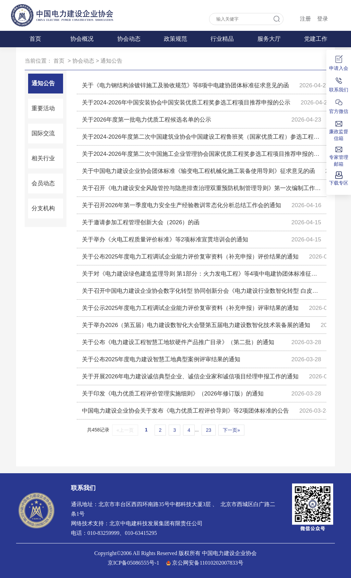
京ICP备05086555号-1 (133, 563)
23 (208, 430)
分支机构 (43, 208)
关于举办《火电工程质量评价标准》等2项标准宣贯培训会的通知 (165, 239)
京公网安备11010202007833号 (207, 563)
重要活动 (43, 108)
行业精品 (222, 39)
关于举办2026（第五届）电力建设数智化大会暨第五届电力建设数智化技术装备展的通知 (196, 325)
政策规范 (175, 39)
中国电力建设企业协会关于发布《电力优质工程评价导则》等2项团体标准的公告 (185, 410)
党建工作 (315, 39)
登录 (322, 19)
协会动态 (129, 39)
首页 (35, 39)
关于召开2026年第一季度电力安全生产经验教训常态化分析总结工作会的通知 (181, 205)
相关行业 (43, 158)
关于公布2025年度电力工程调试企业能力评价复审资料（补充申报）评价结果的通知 (190, 256)
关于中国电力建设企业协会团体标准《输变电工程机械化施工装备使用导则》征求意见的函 (198, 171)
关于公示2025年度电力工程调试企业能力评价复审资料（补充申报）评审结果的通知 (190, 308)
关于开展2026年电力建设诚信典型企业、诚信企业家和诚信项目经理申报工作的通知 (190, 376)
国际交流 (43, 133)
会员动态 (43, 183)
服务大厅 (269, 39)
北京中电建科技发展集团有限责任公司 (156, 523)
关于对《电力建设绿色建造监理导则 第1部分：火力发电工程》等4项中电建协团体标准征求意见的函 (201, 274)
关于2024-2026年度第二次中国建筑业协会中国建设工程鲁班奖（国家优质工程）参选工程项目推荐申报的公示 (201, 137)
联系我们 (83, 488)
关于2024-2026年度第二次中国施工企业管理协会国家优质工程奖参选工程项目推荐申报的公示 (201, 154)
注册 (305, 19)
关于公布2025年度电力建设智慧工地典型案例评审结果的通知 (161, 359)
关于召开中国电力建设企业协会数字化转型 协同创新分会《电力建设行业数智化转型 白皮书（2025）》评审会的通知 (201, 291)
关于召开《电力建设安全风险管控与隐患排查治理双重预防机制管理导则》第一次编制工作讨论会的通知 (201, 188)
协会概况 (82, 39)
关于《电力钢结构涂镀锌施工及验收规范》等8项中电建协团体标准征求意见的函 (185, 85)
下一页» (231, 430)
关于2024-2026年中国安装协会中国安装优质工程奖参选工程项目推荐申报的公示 (186, 102)
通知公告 (111, 61)
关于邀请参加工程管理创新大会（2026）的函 (141, 222)
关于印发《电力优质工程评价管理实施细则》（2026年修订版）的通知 (173, 393)
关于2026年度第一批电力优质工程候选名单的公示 (146, 119)
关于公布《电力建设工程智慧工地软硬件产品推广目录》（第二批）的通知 (178, 342)
